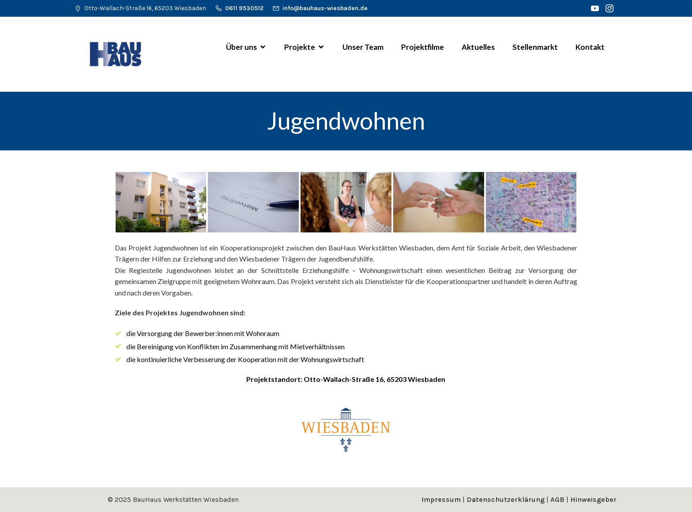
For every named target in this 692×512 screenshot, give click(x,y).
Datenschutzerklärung (505, 499)
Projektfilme (422, 47)
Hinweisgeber (593, 499)
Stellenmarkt (535, 47)
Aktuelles (478, 47)
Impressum (441, 499)
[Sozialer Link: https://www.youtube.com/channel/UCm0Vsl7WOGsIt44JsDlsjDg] (596, 8)
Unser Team (363, 47)
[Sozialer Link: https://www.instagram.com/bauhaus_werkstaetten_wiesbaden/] (610, 8)
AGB (557, 499)
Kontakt (590, 47)
